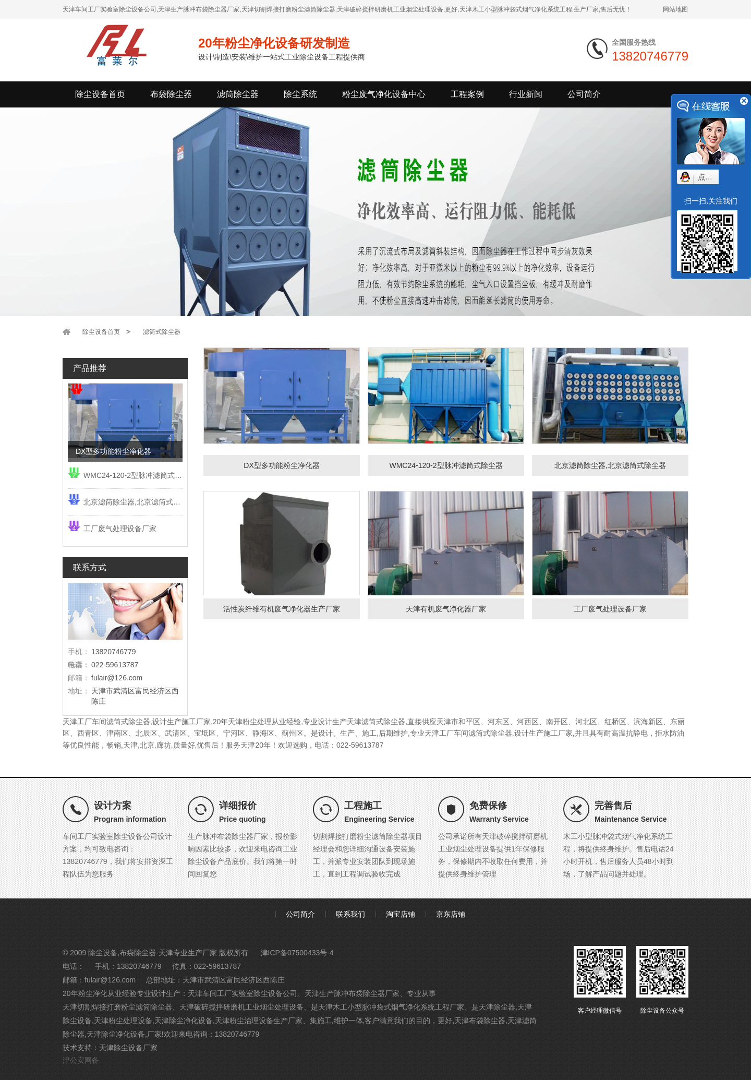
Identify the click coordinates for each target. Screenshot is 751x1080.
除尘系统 (300, 94)
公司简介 (584, 94)
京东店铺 (450, 914)
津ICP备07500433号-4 (297, 953)
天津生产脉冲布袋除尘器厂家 (352, 993)
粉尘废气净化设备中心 (384, 94)
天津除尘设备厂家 (128, 1047)
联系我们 (350, 914)
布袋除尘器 (171, 94)
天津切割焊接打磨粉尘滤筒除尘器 (117, 1007)
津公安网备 (81, 1060)
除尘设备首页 (100, 94)
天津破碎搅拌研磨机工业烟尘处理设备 (241, 1007)
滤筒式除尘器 (161, 331)
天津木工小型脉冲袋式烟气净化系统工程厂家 (391, 1007)
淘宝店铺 (400, 914)
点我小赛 (712, 177)
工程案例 (467, 94)
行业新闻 (525, 94)
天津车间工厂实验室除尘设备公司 (242, 993)
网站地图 (675, 9)
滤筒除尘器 (238, 94)
